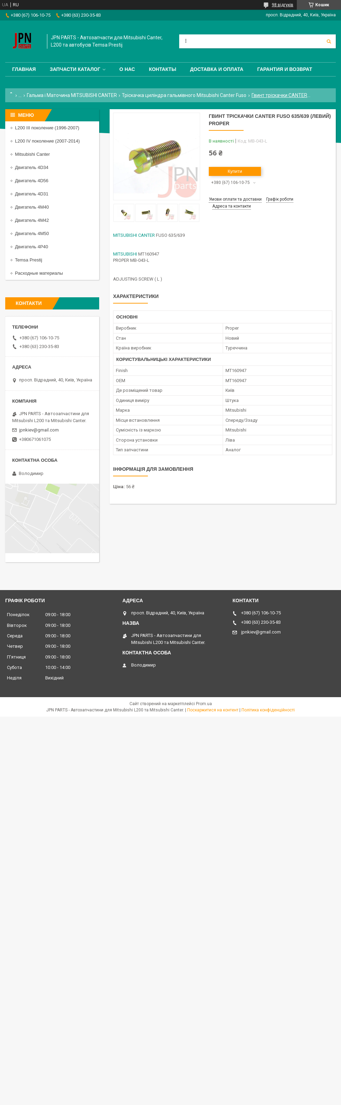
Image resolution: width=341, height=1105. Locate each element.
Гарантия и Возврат (284, 69)
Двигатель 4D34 (31, 167)
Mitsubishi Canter (32, 154)
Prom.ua (204, 703)
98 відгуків (282, 4)
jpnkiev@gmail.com (39, 430)
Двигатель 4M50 (32, 233)
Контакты (162, 69)
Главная (24, 69)
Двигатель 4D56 (31, 180)
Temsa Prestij (28, 260)
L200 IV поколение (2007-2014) (47, 141)
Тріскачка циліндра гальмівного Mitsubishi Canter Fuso (184, 95)
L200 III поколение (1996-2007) (47, 127)
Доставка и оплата (216, 69)
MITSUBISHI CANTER (134, 235)
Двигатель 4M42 (32, 220)
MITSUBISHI (125, 254)
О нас (127, 69)
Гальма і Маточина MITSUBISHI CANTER (72, 95)
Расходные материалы (39, 273)
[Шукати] (329, 41)
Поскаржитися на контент (212, 710)
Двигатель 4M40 (32, 207)
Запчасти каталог (75, 69)
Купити (235, 171)
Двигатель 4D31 (31, 193)
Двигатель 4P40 (31, 246)
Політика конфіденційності (268, 710)
